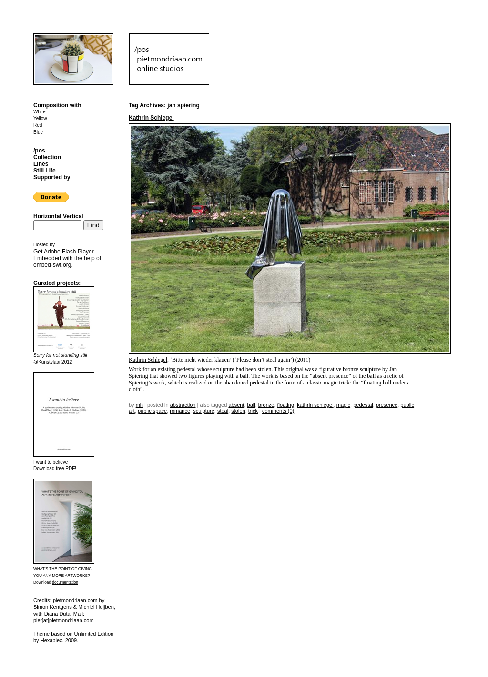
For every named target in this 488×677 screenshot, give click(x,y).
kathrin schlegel (315, 405)
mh (139, 405)
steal (222, 411)
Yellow (40, 118)
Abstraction (183, 405)
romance (180, 411)
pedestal (363, 405)
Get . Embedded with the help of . (67, 258)
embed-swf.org (52, 265)
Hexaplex (51, 640)
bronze (266, 405)
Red (37, 125)
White (39, 111)
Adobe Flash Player (68, 251)
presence (386, 405)
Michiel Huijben (96, 607)
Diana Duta (57, 613)
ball (251, 405)
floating (285, 405)
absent (236, 405)
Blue (38, 132)
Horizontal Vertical (58, 216)
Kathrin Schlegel (151, 117)
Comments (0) (278, 411)
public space (152, 411)
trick (253, 411)
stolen (238, 411)
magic (343, 405)
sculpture (203, 411)
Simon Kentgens (52, 607)
